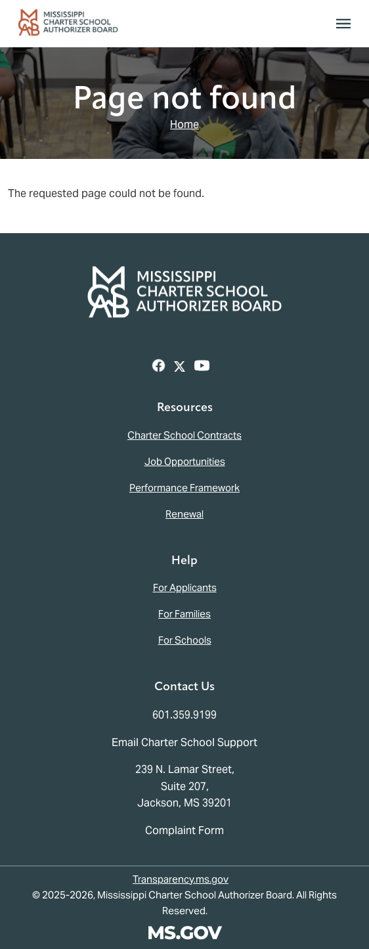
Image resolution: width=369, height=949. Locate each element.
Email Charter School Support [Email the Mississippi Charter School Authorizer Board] (184, 742)
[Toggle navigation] (343, 23)
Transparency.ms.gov (180, 879)
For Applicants (185, 587)
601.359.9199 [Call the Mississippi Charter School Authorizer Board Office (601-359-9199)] (184, 715)
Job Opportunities (184, 461)
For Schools (184, 640)
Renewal (184, 514)
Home (184, 124)
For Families (184, 613)
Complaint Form (184, 830)
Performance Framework (184, 487)
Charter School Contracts (184, 435)
